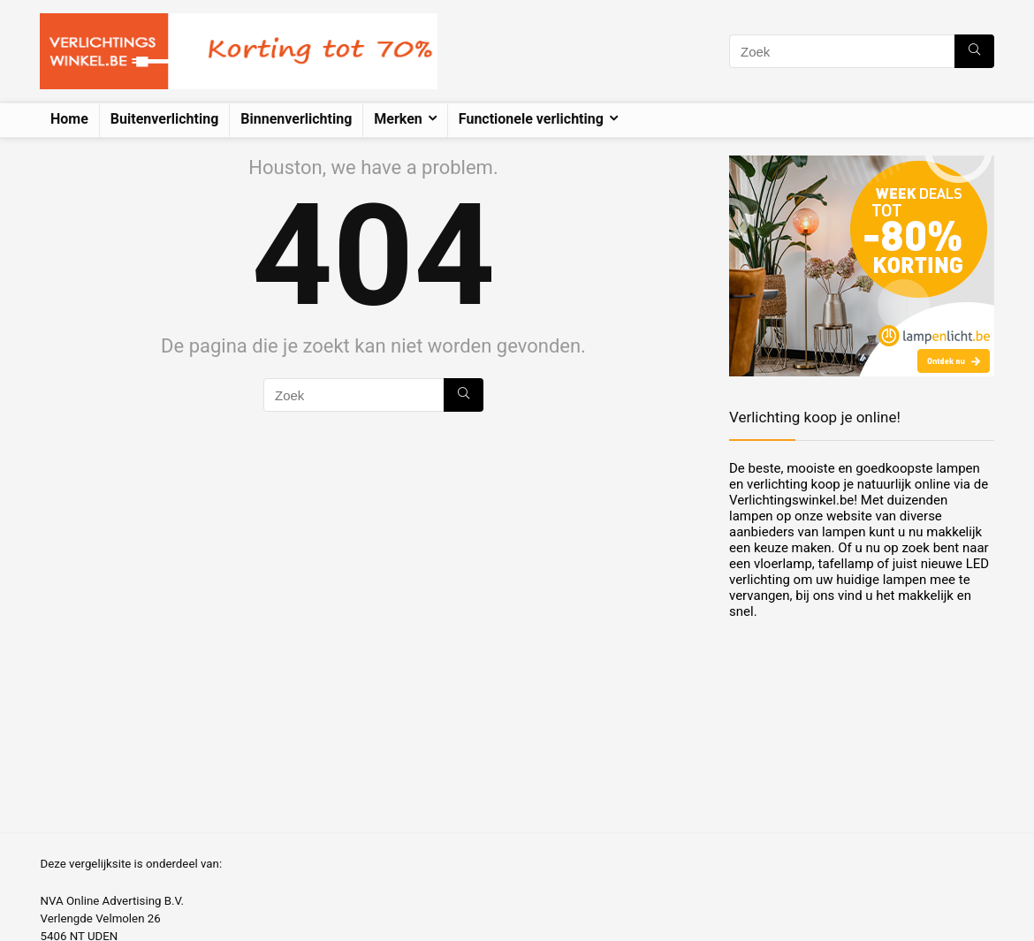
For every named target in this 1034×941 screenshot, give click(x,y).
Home (69, 118)
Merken (398, 118)
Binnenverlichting (296, 118)
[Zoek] (974, 51)
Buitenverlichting (164, 118)
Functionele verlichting (531, 118)
